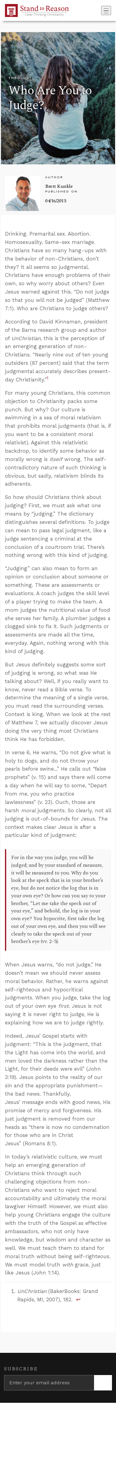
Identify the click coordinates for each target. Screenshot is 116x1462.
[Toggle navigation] (106, 10)
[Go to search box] (99, 10)
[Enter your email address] (49, 1382)
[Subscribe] (103, 1382)
